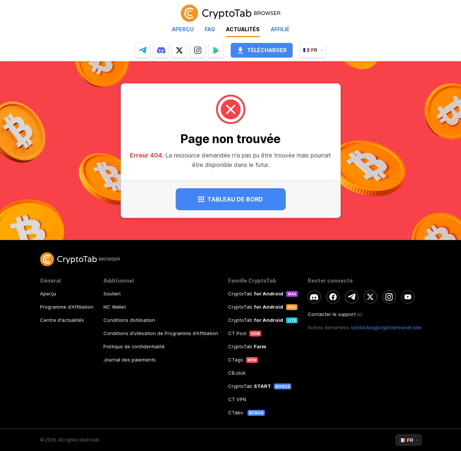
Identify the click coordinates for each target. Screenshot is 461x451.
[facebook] (333, 296)
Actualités (243, 29)
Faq (210, 29)
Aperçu (183, 29)
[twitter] (179, 50)
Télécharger (262, 50)
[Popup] (216, 50)
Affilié (280, 29)
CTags (235, 360)
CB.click (237, 373)
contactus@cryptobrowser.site (386, 327)
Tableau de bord (230, 199)
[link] (231, 13)
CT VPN (237, 399)
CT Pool (237, 333)
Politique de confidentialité (134, 346)
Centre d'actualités (62, 320)
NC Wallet (114, 307)
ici (359, 314)
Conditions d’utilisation (129, 320)
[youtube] (407, 296)
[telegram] (142, 50)
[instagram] (197, 50)
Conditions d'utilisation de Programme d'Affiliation (160, 333)
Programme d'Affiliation (67, 307)
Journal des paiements (129, 360)
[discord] (161, 50)
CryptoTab (255, 294)
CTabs (236, 412)
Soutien (112, 294)
